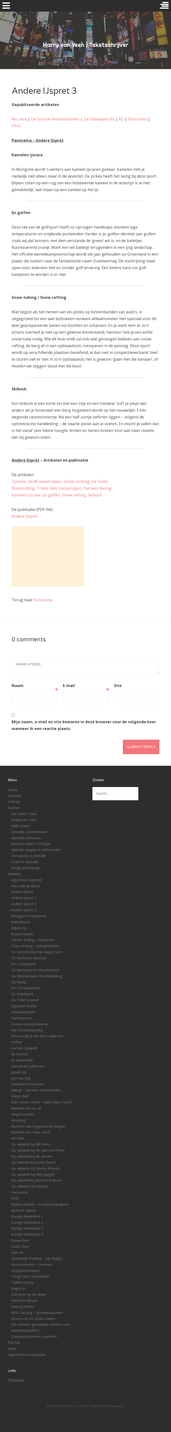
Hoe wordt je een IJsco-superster (37, 1036)
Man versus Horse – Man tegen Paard (41, 1102)
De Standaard (22, 994)
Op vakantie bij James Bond (33, 1162)
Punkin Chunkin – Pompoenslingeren (40, 1204)
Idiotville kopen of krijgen (31, 843)
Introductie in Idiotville (28, 855)
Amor (12, 1348)
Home (13, 790)
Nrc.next (19, 119)
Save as (17, 1252)
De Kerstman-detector (29, 958)
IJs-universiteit (22, 1060)
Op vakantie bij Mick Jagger (32, 1174)
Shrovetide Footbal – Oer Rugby (36, 1258)
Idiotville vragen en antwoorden (36, 849)
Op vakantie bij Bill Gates (31, 1144)
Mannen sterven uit (26, 1108)
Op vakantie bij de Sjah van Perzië (38, 1150)
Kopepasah (116, 1406)
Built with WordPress (61, 1406)
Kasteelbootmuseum (27, 1084)
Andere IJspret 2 (24, 904)
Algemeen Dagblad (26, 880)
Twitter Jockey (22, 1282)
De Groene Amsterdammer (55, 119)
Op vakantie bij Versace (29, 1186)
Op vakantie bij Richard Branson (36, 1180)
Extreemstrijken (23, 1012)
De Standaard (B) (99, 119)
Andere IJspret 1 (24, 897)
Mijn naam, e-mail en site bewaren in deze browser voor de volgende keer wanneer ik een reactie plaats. (84, 725)
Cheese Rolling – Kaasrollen (33, 940)
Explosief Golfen (24, 1006)
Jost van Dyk (21, 1078)
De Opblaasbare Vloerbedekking (37, 976)
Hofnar (16, 1042)
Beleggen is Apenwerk (28, 916)
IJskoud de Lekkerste (27, 1066)
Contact (14, 801)
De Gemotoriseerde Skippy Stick (36, 952)
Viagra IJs (18, 1288)
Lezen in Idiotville (24, 861)
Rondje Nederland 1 (27, 1216)
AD (121, 119)
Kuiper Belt (20, 1096)
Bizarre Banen (22, 934)
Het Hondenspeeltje (27, 1030)
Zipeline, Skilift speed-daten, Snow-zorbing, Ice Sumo (60, 481)
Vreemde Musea (24, 1300)
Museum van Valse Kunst (31, 1132)
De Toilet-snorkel (24, 1000)
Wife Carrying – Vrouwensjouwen (37, 1312)
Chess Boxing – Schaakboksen (35, 946)
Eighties (97, 1406)
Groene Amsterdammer (30, 1024)
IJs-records (19, 1054)
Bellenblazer (20, 922)
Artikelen (14, 874)
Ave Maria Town (24, 813)
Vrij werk (14, 795)
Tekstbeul (15, 1380)
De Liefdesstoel (23, 964)
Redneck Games (24, 1210)
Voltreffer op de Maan (28, 1294)
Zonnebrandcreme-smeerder (34, 1336)
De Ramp (18, 982)
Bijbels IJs (18, 928)
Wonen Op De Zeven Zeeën (33, 1318)
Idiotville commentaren (29, 832)
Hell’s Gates (20, 825)
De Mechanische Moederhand (35, 970)
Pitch (16, 126)
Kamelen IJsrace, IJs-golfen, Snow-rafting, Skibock (57, 495)
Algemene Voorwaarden (27, 1354)
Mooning (18, 1120)
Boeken (14, 807)
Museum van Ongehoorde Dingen (38, 1126)
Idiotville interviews (26, 838)
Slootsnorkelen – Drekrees (32, 1264)
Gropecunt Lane (24, 819)
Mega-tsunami (22, 1114)
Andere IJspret (25, 516)
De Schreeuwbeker (26, 988)
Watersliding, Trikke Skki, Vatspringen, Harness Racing (62, 488)
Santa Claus (20, 1246)
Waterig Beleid (22, 1306)
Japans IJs (18, 1072)
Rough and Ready (25, 868)
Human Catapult (24, 1048)
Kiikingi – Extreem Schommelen (35, 1090)
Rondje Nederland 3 (27, 1228)
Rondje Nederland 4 (27, 1234)
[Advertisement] (48, 556)
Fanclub (14, 1342)
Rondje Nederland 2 (27, 1222)
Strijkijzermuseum (25, 1270)
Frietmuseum (21, 1018)
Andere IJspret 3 (24, 910)
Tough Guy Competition (30, 1276)
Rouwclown (20, 1240)
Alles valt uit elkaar (25, 886)
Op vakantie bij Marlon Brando (35, 1168)
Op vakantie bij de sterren (31, 1156)
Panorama (137, 119)
